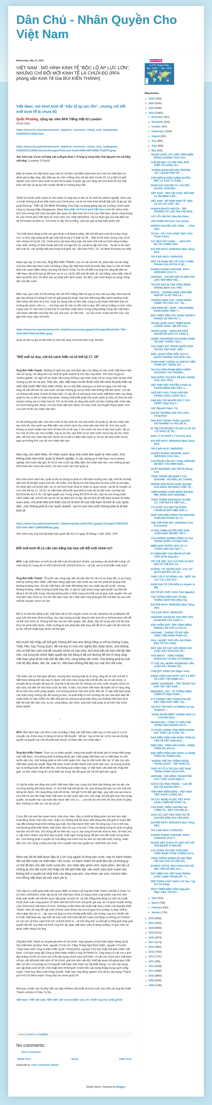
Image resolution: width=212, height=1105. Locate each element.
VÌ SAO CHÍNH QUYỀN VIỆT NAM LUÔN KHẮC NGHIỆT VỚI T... (170, 532)
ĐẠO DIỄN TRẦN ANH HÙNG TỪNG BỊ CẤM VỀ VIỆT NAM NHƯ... (173, 739)
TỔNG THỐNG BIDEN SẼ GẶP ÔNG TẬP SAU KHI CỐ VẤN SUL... (171, 860)
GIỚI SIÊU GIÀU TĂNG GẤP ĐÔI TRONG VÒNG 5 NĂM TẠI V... (169, 394)
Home (75, 1059)
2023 (152, 113)
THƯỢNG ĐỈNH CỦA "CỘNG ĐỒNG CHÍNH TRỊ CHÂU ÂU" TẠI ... (171, 301)
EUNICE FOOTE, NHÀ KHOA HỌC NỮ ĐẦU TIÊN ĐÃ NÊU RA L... (172, 867)
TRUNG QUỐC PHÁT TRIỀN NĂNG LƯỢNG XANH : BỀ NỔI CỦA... (171, 325)
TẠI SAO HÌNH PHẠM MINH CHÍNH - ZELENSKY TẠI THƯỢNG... (171, 371)
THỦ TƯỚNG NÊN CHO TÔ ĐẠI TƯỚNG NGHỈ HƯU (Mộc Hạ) (169, 598)
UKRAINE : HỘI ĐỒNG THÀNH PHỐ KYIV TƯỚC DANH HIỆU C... (171, 778)
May (154, 150)
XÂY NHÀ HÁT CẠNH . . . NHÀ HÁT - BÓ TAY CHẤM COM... (171, 243)
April (154, 898)
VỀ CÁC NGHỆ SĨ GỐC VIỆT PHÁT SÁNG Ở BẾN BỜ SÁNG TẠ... (171, 801)
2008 (152, 985)
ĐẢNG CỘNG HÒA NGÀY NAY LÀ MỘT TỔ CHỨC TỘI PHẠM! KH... (173, 677)
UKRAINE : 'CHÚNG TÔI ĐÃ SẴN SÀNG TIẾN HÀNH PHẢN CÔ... (170, 634)
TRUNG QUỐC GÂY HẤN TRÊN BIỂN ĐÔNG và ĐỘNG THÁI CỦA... (172, 156)
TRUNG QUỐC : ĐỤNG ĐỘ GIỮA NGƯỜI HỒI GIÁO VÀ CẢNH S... (170, 332)
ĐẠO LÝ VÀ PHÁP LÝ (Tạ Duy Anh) (171, 436)
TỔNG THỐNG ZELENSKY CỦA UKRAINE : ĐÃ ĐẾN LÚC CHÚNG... (172, 478)
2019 (152, 932)
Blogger (120, 1086)
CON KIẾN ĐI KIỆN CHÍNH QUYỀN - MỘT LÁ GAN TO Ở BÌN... (171, 179)
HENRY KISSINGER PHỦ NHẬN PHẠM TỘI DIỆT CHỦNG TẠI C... (173, 340)
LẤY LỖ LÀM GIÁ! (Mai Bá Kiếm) (170, 216)
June (154, 145)
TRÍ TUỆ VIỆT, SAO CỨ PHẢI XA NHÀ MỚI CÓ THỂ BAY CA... (172, 563)
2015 (152, 951)
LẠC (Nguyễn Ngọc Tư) (164, 408)
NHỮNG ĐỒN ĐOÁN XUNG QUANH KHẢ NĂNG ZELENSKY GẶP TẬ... (171, 485)
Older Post (125, 1059)
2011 (152, 970)
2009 (152, 980)
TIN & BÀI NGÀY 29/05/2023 (167, 448)
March (155, 902)
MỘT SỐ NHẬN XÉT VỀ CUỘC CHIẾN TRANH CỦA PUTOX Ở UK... (172, 263)
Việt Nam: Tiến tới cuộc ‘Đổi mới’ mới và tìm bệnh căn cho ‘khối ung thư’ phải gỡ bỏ (69, 999)
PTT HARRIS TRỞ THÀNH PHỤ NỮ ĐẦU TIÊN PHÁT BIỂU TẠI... (171, 701)
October (156, 126)
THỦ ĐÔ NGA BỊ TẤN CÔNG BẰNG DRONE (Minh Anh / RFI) (171, 286)
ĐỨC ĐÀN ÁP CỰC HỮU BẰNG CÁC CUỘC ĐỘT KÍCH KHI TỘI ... (171, 649)
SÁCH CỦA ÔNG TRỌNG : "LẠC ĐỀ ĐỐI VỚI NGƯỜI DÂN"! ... (171, 785)
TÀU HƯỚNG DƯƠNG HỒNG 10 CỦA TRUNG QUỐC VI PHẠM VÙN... (172, 540)
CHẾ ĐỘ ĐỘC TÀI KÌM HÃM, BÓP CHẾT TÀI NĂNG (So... (170, 164)
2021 (152, 923)
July (154, 140)
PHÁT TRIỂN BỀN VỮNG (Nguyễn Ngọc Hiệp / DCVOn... (170, 890)
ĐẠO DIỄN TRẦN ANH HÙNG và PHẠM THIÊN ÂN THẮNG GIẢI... (173, 754)
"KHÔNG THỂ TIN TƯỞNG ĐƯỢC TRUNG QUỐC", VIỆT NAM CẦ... (171, 762)
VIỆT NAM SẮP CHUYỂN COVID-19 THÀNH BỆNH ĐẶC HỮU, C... (171, 386)
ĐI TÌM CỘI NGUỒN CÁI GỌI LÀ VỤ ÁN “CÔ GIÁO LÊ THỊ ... (173, 430)
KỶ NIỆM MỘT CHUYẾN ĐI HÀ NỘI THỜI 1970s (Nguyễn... (170, 555)
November (157, 121)
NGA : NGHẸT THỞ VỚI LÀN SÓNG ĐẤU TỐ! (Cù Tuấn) (171, 642)
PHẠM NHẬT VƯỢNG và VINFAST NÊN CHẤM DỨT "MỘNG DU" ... (173, 363)
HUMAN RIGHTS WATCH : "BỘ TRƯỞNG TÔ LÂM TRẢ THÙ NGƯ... (172, 210)
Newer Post (24, 1059)
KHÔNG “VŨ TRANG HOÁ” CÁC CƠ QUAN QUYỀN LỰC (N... (171, 570)
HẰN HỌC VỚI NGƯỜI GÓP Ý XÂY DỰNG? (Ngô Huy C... (170, 402)
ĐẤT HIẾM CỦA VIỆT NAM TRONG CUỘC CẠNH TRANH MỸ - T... (170, 875)
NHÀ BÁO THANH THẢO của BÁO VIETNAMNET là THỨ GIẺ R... (170, 422)
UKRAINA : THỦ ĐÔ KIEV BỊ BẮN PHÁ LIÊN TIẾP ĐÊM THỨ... (173, 278)
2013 (152, 961)
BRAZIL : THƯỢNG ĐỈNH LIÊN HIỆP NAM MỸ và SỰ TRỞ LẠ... (171, 294)
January (156, 912)
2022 (152, 918)
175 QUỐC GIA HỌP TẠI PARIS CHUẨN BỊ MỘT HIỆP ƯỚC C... (170, 509)
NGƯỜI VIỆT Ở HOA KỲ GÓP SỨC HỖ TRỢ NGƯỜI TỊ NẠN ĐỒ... (172, 844)
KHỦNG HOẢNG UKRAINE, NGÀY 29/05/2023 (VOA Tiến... (170, 455)
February (157, 907)
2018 (152, 937)
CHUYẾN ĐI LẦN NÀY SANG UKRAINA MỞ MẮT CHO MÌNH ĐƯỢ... (173, 462)
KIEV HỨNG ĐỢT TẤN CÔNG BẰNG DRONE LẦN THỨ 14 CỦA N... (171, 626)
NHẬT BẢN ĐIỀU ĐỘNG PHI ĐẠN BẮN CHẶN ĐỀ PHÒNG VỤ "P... (173, 516)
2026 (152, 98)
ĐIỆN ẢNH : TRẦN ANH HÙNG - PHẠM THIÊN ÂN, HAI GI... (173, 747)
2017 (152, 942)
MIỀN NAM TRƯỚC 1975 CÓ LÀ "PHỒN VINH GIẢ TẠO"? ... (169, 547)
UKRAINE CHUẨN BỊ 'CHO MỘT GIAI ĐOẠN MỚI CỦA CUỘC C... (172, 618)
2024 (152, 108)
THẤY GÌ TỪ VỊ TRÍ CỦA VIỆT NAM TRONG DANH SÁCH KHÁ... (171, 770)
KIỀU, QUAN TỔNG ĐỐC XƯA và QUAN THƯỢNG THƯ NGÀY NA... (171, 355)
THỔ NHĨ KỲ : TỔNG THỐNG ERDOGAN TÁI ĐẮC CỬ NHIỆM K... (172, 657)
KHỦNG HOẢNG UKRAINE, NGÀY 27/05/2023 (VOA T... (170, 836)
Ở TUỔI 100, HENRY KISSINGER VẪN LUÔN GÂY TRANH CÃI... (172, 665)
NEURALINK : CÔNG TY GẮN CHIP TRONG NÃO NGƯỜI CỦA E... (171, 724)
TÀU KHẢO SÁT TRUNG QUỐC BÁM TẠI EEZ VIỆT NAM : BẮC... (172, 348)
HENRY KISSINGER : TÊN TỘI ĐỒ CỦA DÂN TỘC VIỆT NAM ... (173, 685)
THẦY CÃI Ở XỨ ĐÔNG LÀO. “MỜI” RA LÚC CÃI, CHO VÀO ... (173, 578)
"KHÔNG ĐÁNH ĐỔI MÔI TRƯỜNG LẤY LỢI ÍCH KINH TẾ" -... (171, 171)
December (157, 117)
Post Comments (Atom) (44, 1065)
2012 (152, 966)
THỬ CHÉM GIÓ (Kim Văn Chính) (170, 221)
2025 (152, 103)
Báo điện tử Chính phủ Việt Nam (84, 209)
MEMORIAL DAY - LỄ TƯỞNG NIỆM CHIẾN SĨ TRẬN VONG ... (171, 693)
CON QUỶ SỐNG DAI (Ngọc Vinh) (170, 671)
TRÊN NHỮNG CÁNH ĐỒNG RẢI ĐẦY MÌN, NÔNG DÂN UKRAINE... (172, 493)
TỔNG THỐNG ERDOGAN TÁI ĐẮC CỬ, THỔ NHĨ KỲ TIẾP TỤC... (171, 501)
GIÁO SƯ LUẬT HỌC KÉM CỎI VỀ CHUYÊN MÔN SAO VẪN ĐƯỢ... (171, 816)
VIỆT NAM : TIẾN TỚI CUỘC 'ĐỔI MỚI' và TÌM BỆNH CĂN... (172, 194)
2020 (152, 928)
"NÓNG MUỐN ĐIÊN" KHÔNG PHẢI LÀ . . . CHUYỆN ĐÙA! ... (173, 716)
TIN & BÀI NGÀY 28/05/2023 (167, 612)
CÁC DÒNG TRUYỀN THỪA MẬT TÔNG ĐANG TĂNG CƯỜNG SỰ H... (173, 852)
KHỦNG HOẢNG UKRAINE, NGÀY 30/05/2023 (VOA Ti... (170, 271)
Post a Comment (31, 1052)
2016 (152, 947)
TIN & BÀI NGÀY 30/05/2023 (167, 256)
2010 (152, 975)
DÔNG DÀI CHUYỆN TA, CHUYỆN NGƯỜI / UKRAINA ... (170, 187)
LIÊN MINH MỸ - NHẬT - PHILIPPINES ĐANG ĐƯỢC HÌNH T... (172, 309)
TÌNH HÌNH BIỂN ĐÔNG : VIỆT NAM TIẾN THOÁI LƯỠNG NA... (171, 793)
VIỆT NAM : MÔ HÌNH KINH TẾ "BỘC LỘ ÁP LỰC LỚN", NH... (172, 202)
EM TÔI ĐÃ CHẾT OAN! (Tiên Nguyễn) (173, 592)
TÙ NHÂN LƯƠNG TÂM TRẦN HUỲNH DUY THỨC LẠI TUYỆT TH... (172, 731)
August (156, 136)
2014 (152, 956)
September (158, 131)
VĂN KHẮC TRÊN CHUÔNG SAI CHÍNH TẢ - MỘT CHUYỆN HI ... (170, 809)
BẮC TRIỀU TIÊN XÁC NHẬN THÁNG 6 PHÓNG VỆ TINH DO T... (173, 317)
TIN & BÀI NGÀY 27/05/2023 (167, 830)
